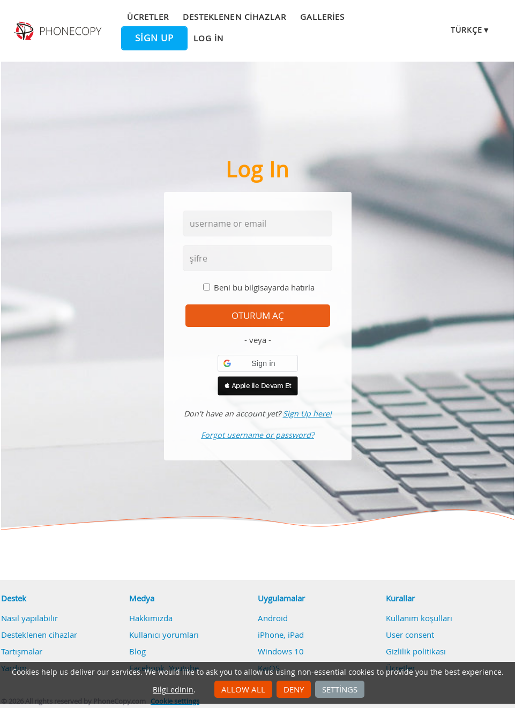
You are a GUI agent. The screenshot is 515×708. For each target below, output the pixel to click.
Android (273, 618)
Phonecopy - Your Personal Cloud (59, 31)
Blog (137, 651)
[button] (258, 363)
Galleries (322, 16)
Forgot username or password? (257, 435)
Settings (339, 689)
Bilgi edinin (173, 690)
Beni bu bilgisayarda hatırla (264, 287)
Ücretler (148, 16)
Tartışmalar (21, 651)
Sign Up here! (307, 413)
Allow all (243, 689)
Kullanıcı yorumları (164, 634)
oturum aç (258, 316)
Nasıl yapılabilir (29, 618)
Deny (293, 689)
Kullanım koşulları (419, 618)
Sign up (154, 38)
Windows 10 (281, 651)
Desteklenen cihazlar (234, 16)
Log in (208, 38)
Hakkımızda (151, 618)
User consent (410, 634)
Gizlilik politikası (416, 651)
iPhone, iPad (281, 634)
